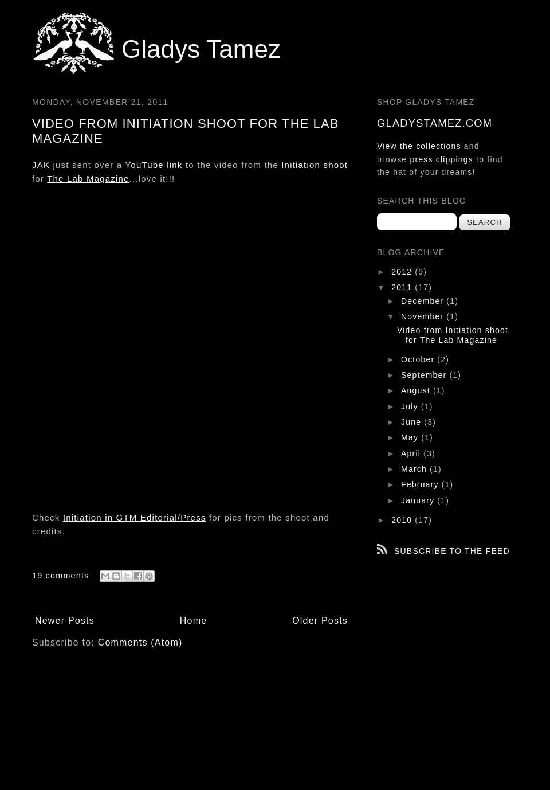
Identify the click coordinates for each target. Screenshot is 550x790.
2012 (403, 271)
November (423, 316)
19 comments (60, 575)
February (421, 484)
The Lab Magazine (88, 178)
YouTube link (154, 165)
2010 (403, 520)
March (415, 469)
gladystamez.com (434, 123)
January (419, 500)
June (412, 422)
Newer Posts (65, 620)
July (411, 406)
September (425, 375)
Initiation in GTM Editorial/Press (134, 517)
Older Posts (320, 620)
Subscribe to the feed (452, 551)
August (417, 390)
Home (193, 620)
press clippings (441, 159)
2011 (403, 287)
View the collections (419, 146)
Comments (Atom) (140, 642)
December (423, 301)
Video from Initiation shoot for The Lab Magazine (452, 335)
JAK (41, 165)
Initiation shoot (314, 165)
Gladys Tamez (201, 49)
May (411, 437)
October (419, 359)
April (412, 453)
